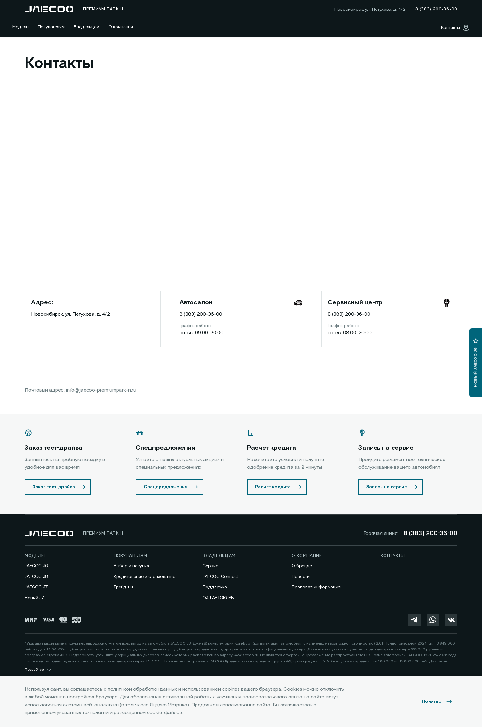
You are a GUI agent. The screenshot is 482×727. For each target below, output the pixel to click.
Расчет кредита (273, 487)
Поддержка (215, 587)
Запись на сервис (386, 487)
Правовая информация (316, 587)
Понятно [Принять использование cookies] (431, 701)
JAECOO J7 (36, 587)
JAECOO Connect (220, 577)
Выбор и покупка (131, 566)
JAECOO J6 (36, 566)
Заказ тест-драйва (54, 487)
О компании (121, 27)
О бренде (302, 566)
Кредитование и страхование (144, 577)
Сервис (210, 566)
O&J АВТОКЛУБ (218, 598)
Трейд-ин (123, 587)
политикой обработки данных (142, 689)
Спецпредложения (166, 487)
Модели (20, 27)
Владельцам (86, 27)
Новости (301, 577)
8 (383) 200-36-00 (201, 314)
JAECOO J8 (36, 577)
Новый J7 (34, 598)
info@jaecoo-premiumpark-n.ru (101, 390)
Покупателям (51, 27)
